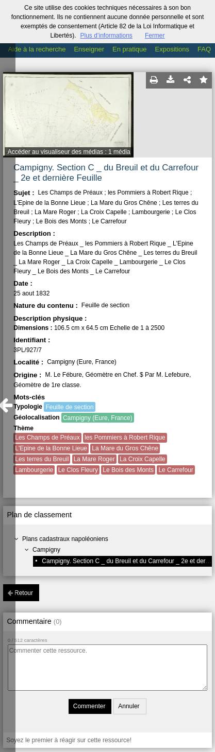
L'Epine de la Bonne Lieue (51, 448)
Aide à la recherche (36, 49)
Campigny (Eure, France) (98, 418)
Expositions (172, 49)
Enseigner (89, 49)
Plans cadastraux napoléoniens (65, 539)
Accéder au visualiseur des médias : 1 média (69, 151)
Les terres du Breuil (42, 459)
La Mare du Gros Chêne (125, 448)
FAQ (204, 49)
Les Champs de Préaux (47, 437)
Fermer (155, 35)
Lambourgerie (34, 470)
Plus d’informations (106, 35)
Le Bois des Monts (128, 470)
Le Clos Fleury (78, 470)
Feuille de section (69, 407)
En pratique (129, 49)
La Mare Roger (94, 459)
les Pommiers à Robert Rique (125, 437)
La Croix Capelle (143, 459)
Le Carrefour (175, 470)
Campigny (46, 549)
